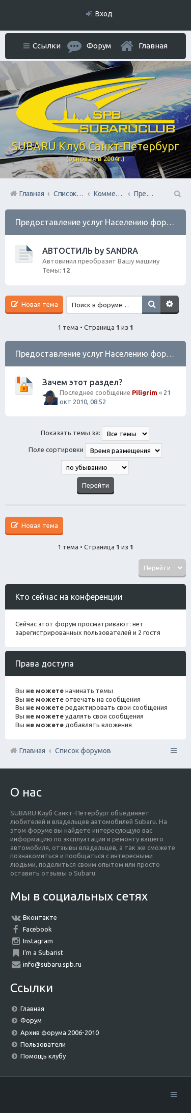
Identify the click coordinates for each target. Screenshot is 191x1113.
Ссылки (47, 45)
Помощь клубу (43, 1055)
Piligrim (144, 392)
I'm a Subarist (43, 952)
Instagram (38, 940)
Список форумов (83, 751)
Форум (31, 1020)
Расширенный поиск (169, 305)
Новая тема (39, 304)
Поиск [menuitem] (177, 193)
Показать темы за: (95, 434)
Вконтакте (40, 917)
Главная (153, 45)
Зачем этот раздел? (82, 382)
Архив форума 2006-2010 (59, 1032)
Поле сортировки (95, 450)
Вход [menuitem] (104, 14)
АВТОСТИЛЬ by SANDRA (90, 250)
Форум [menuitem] (99, 45)
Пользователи (43, 1044)
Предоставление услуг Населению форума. (98, 222)
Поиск (151, 305)
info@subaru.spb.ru (52, 964)
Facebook (37, 929)
